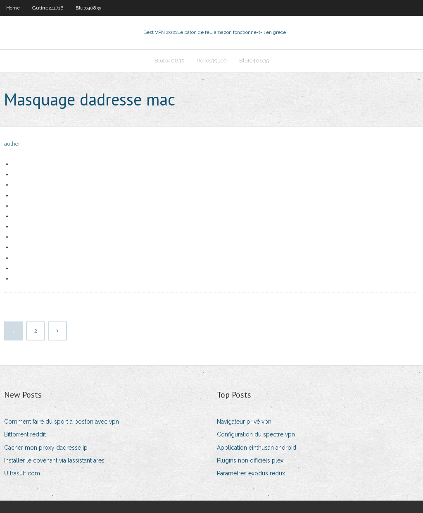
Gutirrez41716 (47, 8)
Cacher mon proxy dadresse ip (46, 447)
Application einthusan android (256, 447)
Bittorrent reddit (25, 434)
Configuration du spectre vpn (256, 434)
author (12, 144)
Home (13, 8)
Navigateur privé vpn (244, 421)
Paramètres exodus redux (251, 473)
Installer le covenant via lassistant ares (54, 460)
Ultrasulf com (22, 473)
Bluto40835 (88, 8)
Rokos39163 (212, 61)
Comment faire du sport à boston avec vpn (61, 421)
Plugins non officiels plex (250, 460)
